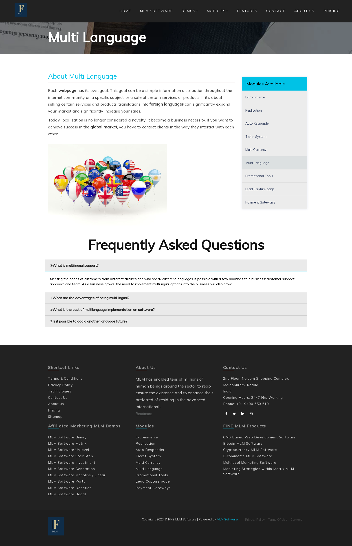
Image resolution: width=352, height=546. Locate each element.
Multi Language (257, 162)
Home (125, 11)
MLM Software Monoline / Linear (77, 475)
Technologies (59, 391)
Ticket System (256, 136)
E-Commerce (255, 97)
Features (247, 11)
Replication (254, 110)
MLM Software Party (67, 481)
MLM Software (156, 11)
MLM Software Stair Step (71, 456)
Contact (275, 11)
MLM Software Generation (71, 469)
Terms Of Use (277, 519)
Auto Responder (258, 123)
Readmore (144, 413)
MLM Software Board (67, 494)
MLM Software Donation (70, 488)
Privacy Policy (60, 385)
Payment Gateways (261, 202)
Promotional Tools (259, 176)
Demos (189, 11)
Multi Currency (256, 149)
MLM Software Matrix (67, 443)
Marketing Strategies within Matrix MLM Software (258, 471)
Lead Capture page (260, 189)
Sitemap (55, 416)
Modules (217, 11)
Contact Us (58, 397)
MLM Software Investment (72, 462)
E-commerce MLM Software (248, 456)
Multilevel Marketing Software (250, 462)
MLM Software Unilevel (68, 450)
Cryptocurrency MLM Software (250, 450)
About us (304, 11)
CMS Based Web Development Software (259, 437)
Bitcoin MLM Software (243, 443)
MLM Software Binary (67, 437)
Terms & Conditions (65, 378)
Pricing (331, 11)
